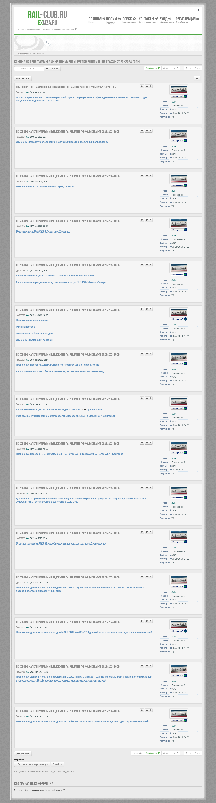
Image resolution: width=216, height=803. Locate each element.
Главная (96, 18)
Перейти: (19, 759)
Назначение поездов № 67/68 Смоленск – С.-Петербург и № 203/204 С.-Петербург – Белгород (69, 454)
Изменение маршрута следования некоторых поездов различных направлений (62, 142)
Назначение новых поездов (32, 320)
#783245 (20, 270)
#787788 (20, 538)
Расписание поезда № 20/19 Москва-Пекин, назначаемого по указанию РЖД (60, 371)
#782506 (20, 181)
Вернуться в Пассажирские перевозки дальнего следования (44, 771)
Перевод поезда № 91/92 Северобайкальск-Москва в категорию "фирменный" (61, 543)
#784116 (20, 449)
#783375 (20, 315)
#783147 (20, 226)
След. (197, 68)
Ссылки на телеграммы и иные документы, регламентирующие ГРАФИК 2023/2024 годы (77, 61)
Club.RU (47, 14)
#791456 (20, 672)
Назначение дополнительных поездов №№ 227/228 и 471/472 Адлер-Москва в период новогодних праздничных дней (84, 632)
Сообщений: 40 (153, 68)
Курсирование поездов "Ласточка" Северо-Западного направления (55, 275)
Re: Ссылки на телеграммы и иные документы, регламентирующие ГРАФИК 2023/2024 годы (68, 131)
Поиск (55, 68)
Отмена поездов (25, 326)
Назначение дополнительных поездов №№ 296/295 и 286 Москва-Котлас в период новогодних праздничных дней (82, 721)
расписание (95, 409)
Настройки (137, 753)
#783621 (20, 360)
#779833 (20, 92)
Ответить (22, 78)
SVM (27, 92)
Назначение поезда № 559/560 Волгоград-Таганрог (45, 186)
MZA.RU (47, 22)
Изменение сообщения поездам (34, 333)
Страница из (170, 68)
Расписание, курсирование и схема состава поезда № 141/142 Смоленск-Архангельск (66, 416)
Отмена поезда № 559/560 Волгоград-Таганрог (43, 231)
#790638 (20, 627)
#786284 (20, 493)
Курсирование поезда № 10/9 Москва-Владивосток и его (49, 409)
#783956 (20, 404)
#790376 (20, 582)
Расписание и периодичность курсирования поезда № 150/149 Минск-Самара (61, 282)
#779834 (20, 137)
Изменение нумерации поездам (34, 340)
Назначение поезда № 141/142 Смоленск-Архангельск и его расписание (57, 364)
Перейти (57, 764)
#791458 (20, 716)
